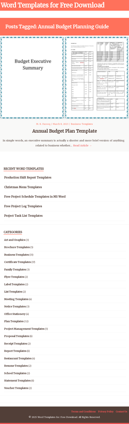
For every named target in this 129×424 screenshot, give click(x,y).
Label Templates (14, 284)
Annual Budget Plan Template (64, 131)
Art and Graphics (14, 240)
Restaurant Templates (17, 358)
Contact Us (121, 411)
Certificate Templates (17, 262)
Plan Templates (13, 321)
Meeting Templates (16, 299)
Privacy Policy (105, 411)
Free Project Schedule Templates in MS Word (34, 196)
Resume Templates (16, 365)
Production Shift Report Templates (27, 177)
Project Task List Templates (23, 215)
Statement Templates (17, 380)
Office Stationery (14, 314)
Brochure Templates (17, 247)
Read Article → (82, 145)
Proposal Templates (16, 336)
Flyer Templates (14, 277)
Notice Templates (15, 306)
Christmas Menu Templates (23, 187)
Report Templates (15, 351)
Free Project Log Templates (23, 206)
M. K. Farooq (43, 124)
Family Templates (15, 269)
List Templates (13, 291)
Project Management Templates (24, 328)
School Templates (15, 373)
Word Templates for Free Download (52, 5)
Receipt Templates (15, 343)
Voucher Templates (16, 388)
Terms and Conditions (83, 411)
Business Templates (82, 124)
